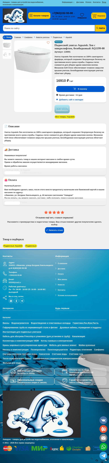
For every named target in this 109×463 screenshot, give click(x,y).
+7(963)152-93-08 (63, 13)
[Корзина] (98, 15)
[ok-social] (16, 300)
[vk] (11, 300)
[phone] (103, 429)
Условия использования (67, 295)
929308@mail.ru (15, 282)
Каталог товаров (39, 15)
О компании (62, 263)
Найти (100, 28)
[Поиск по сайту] (46, 28)
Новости (61, 284)
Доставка (61, 268)
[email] (103, 438)
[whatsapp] (103, 447)
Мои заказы (62, 279)
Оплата (61, 273)
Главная (17, 37)
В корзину (80, 88)
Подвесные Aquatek (13, 246)
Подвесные (30, 246)
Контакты (61, 289)
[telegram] (22, 300)
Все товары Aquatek (64, 117)
